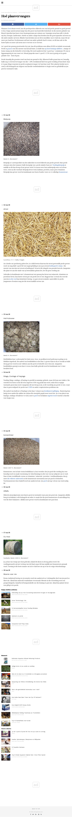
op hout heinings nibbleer (53, 49)
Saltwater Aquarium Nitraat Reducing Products (26, 658)
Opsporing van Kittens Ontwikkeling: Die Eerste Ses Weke (29, 681)
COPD (30, 387)
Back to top (36, 808)
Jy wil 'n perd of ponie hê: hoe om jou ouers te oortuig (28, 731)
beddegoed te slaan (56, 266)
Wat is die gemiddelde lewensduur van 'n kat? (26, 689)
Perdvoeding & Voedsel (24, 12)
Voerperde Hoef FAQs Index (20, 624)
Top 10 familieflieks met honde (21, 720)
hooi (9, 28)
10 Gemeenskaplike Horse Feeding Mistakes (25, 608)
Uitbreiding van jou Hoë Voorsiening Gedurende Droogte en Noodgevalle (33, 592)
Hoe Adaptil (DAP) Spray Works (21, 705)
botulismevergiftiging (51, 391)
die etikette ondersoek (15, 478)
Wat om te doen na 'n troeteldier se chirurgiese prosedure (29, 674)
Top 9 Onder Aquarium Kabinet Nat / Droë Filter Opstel (28, 755)
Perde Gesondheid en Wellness (9, 12)
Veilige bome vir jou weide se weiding (23, 666)
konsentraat (63, 172)
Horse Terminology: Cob (19, 600)
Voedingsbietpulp (59, 165)
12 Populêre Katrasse (18, 747)
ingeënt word (52, 396)
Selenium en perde (17, 616)
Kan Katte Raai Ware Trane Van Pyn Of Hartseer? (26, 697)
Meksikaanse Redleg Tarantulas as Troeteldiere (26, 713)
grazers (9, 49)
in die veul (13, 279)
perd (36, 396)
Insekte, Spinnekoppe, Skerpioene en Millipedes (26, 739)
